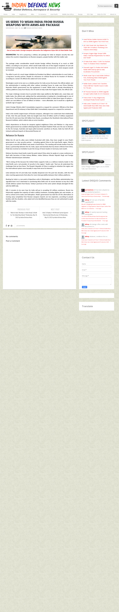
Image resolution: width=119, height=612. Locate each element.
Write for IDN (101, 14)
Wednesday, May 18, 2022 (15, 28)
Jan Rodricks (89, 190)
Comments (20, 226)
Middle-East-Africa (68, 14)
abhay (87, 200)
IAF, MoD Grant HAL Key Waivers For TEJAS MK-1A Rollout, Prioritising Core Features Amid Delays (95, 47)
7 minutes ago (105, 196)
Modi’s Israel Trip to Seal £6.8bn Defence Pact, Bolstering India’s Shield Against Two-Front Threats (96, 78)
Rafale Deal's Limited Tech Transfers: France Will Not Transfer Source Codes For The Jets (95, 86)
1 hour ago (98, 208)
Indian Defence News (34, 28)
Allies (32, 14)
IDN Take (90, 14)
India (13, 14)
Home (5, 14)
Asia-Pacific (54, 14)
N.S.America (42, 14)
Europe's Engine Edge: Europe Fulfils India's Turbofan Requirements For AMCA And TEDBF (96, 56)
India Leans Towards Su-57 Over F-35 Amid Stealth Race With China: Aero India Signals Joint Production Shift (96, 106)
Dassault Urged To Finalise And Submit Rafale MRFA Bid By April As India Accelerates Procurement (95, 70)
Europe (80, 14)
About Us (113, 14)
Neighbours (23, 14)
